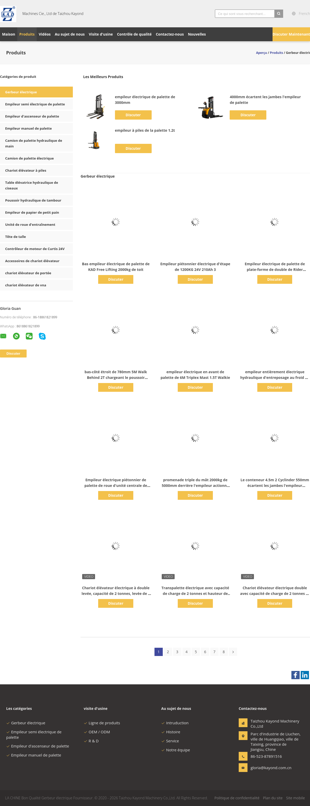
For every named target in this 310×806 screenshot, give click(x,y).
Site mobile (295, 797)
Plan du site (273, 797)
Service (170, 740)
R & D (91, 740)
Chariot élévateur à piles (25, 170)
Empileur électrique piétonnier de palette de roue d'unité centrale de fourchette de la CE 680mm (115, 485)
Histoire (170, 731)
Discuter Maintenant (291, 34)
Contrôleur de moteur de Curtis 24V (35, 248)
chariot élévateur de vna (25, 285)
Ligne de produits (102, 722)
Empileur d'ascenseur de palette (32, 116)
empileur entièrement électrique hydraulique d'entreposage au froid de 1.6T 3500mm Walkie (274, 377)
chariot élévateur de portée (28, 273)
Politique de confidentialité (236, 797)
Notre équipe (175, 749)
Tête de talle (15, 236)
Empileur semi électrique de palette (35, 104)
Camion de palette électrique (29, 158)
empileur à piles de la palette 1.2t (145, 130)
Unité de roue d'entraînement (30, 224)
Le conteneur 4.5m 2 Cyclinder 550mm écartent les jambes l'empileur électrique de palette (275, 485)
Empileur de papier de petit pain (32, 212)
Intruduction (175, 722)
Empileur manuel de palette (28, 128)
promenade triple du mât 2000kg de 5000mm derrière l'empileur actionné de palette (195, 485)
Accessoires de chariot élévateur (32, 261)
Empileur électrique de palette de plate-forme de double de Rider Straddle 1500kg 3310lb (275, 269)
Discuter (133, 114)
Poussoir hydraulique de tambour (33, 200)
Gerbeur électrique (21, 92)
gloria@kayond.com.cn (267, 767)
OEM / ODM (97, 731)
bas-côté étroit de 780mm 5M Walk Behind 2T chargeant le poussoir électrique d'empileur (115, 377)
